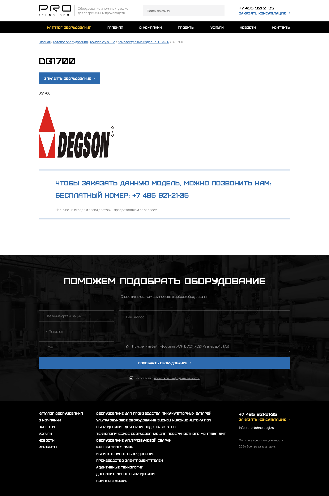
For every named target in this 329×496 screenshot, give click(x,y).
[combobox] (43, 331)
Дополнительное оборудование (126, 474)
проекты (186, 27)
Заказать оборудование (69, 78)
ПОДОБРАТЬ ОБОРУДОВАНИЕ (164, 363)
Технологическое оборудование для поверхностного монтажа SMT (161, 433)
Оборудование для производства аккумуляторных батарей (153, 413)
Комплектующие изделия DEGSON (143, 42)
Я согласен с (168, 378)
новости (248, 27)
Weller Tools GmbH (114, 447)
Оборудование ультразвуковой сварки (133, 440)
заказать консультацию (262, 13)
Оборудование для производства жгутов (136, 427)
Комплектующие (102, 42)
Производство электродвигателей (129, 460)
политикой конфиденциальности (177, 378)
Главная (45, 42)
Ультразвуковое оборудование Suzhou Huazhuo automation (153, 420)
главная (115, 27)
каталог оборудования (69, 27)
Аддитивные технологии (119, 467)
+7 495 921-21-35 (258, 8)
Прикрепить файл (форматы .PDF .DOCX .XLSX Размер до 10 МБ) (180, 346)
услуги (217, 27)
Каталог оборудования (70, 42)
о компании (150, 27)
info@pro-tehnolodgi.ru (256, 427)
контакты (281, 27)
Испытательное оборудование (125, 453)
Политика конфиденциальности (261, 440)
